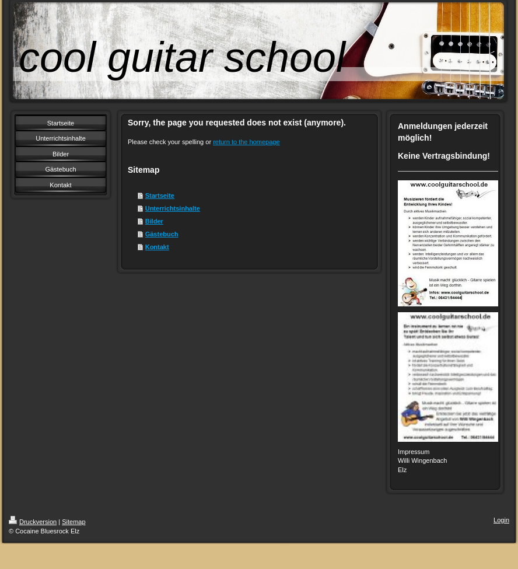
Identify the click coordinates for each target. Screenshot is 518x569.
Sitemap (73, 521)
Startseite (159, 195)
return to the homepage (246, 141)
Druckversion (33, 521)
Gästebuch (161, 234)
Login (501, 519)
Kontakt (157, 246)
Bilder (154, 221)
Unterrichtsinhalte (172, 208)
